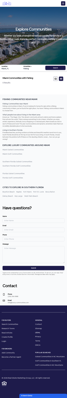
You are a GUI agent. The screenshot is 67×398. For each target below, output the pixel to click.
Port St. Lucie (38, 192)
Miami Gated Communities (13, 150)
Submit (33, 268)
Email (4, 226)
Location (4, 66)
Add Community (8, 353)
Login (4, 341)
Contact (38, 324)
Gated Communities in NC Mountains (50, 356)
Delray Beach (8, 196)
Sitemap (38, 328)
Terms (37, 341)
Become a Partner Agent (11, 357)
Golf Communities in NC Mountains (49, 365)
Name (5, 216)
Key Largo (19, 196)
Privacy (38, 336)
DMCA (37, 345)
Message (6, 244)
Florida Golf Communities (13, 178)
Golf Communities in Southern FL (48, 361)
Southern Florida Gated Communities (17, 161)
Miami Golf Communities (12, 154)
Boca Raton (50, 192)
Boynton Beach (9, 192)
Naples (19, 192)
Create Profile (7, 337)
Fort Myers (27, 192)
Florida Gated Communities (13, 173)
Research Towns (8, 328)
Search (55, 68)
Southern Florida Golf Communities (17, 166)
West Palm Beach (31, 196)
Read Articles (7, 333)
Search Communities (10, 324)
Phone (5, 235)
